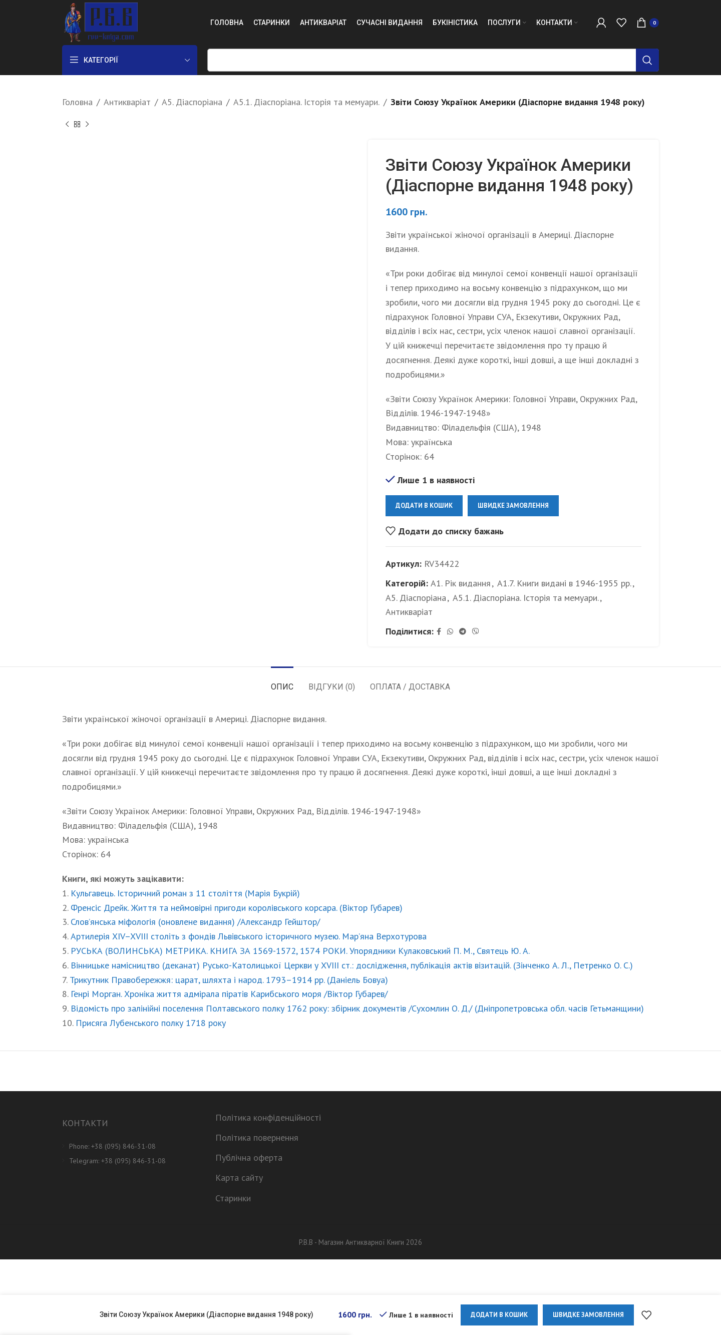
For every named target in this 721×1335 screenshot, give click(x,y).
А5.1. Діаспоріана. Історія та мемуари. (306, 102)
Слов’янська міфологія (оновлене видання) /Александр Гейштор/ (195, 921)
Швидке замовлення (513, 505)
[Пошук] (433, 60)
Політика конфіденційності (268, 1117)
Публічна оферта (248, 1157)
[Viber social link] (475, 631)
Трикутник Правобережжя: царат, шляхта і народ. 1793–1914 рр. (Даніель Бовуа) (229, 979)
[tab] (282, 681)
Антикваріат (127, 102)
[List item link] (131, 1146)
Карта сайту (239, 1177)
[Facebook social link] (439, 631)
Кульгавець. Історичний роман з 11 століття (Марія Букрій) (185, 893)
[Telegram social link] (462, 631)
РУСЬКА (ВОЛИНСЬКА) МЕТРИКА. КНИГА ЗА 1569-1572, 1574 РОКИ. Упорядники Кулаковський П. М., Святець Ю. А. (300, 950)
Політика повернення (256, 1137)
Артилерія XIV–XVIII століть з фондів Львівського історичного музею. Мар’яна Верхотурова (249, 936)
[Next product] (87, 125)
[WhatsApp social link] (450, 631)
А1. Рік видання (461, 583)
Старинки (233, 1198)
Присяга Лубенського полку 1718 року (151, 1023)
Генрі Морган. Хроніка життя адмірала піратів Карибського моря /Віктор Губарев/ (229, 993)
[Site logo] (100, 22)
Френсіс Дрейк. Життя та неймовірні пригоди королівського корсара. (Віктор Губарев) (237, 907)
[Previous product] (67, 125)
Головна (77, 102)
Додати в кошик (424, 505)
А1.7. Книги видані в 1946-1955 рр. (564, 583)
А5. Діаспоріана (192, 102)
